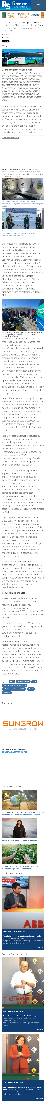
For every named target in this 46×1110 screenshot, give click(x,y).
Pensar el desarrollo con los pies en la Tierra (19, 840)
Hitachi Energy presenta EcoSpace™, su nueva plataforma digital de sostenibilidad (20, 867)
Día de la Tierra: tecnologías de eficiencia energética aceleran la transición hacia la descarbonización (23, 813)
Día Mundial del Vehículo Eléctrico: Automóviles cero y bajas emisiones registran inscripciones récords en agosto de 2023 (22, 203)
